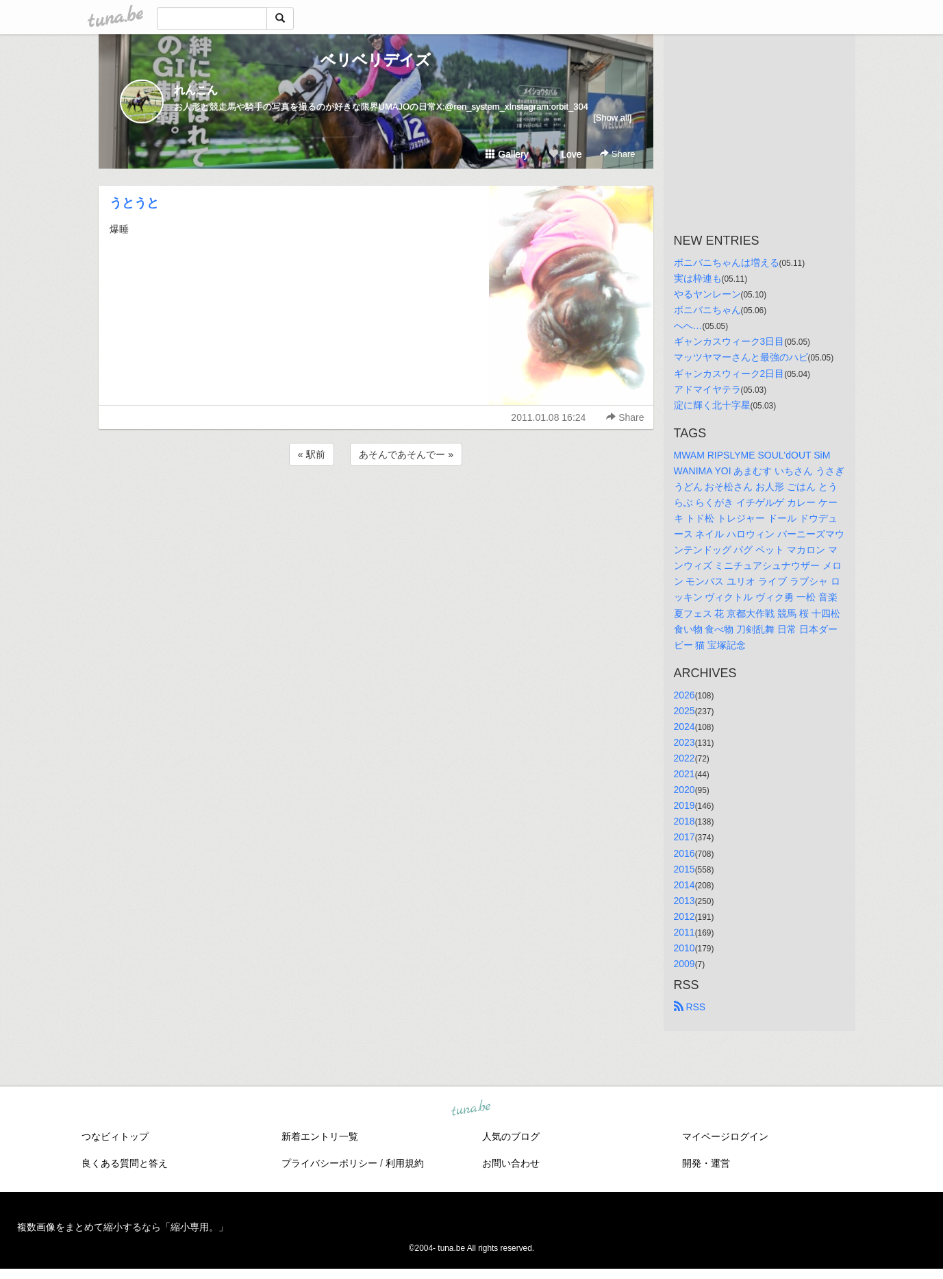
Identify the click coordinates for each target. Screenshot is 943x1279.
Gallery (507, 154)
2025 (684, 710)
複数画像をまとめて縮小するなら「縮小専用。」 (122, 1226)
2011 (684, 932)
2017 (684, 836)
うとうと (134, 203)
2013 (684, 900)
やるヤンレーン (707, 294)
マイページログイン (725, 1136)
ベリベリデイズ (375, 60)
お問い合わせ (511, 1163)
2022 (684, 758)
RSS (690, 1006)
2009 (684, 963)
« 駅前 (311, 454)
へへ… (688, 325)
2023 (684, 742)
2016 (684, 853)
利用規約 (405, 1163)
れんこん (196, 90)
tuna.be (471, 1109)
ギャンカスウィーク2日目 (729, 373)
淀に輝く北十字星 (712, 405)
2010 (684, 947)
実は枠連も (698, 278)
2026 (684, 695)
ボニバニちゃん (707, 309)
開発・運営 (706, 1163)
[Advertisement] (376, 506)
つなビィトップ (115, 1136)
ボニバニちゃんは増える (726, 262)
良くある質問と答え (124, 1163)
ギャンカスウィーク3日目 (729, 341)
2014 (684, 884)
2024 (684, 726)
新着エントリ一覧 (319, 1136)
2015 (684, 869)
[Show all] (612, 117)
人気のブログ (511, 1136)
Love (565, 154)
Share (617, 154)
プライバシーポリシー (329, 1163)
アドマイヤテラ (707, 389)
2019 (684, 805)
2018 (684, 821)
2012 (684, 916)
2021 (684, 773)
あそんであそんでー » (406, 454)
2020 (684, 789)
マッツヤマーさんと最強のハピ (741, 357)
